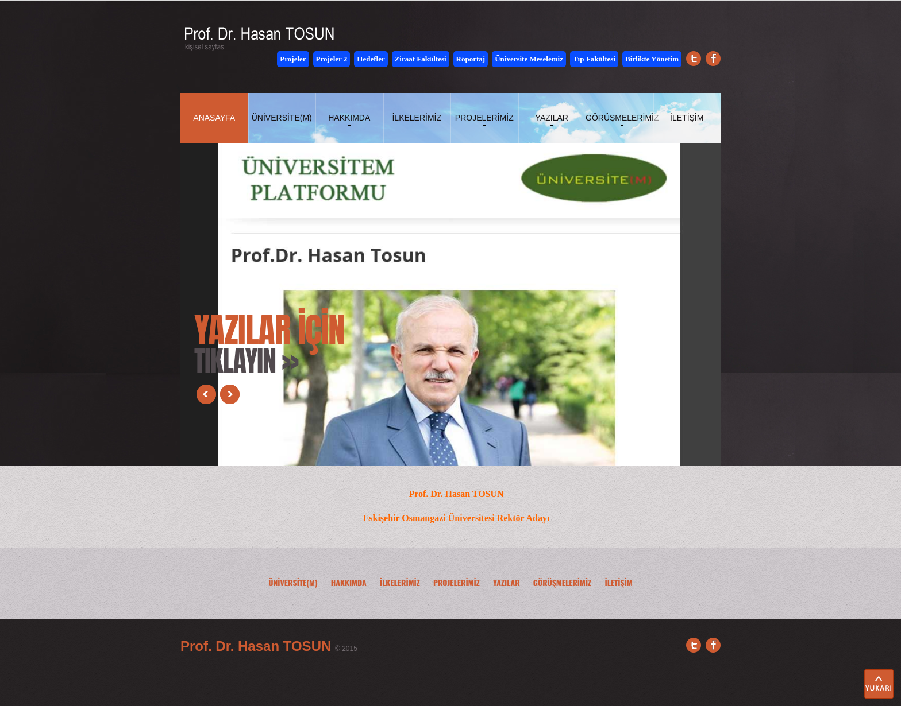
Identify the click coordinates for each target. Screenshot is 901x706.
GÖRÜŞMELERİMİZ (562, 582)
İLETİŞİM (618, 582)
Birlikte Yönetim (652, 59)
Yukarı (879, 684)
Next (230, 394)
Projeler (293, 59)
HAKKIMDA (349, 582)
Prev (206, 394)
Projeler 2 (332, 59)
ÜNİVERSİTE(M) (292, 582)
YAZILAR (506, 582)
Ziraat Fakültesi (420, 59)
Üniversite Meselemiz (529, 59)
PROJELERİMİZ (456, 582)
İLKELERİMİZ (400, 582)
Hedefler (370, 59)
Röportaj (471, 59)
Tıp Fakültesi (594, 59)
